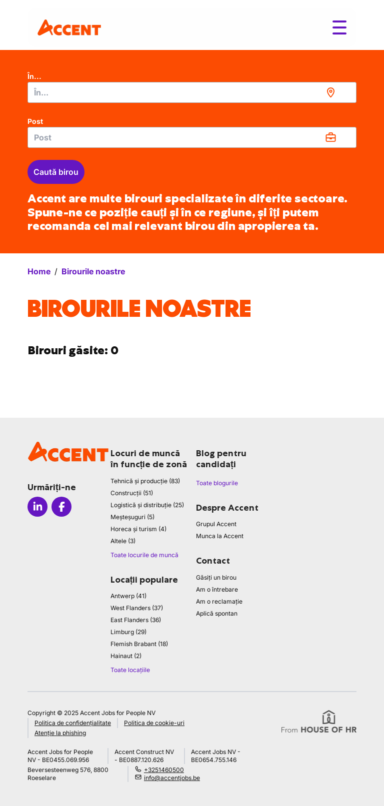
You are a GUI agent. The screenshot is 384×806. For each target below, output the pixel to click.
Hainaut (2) (126, 656)
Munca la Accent (220, 536)
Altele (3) (123, 541)
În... (35, 76)
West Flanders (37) (136, 608)
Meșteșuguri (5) (132, 517)
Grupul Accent (216, 524)
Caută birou (56, 172)
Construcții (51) (131, 493)
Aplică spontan (217, 613)
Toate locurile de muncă (144, 555)
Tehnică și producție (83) (145, 481)
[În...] (192, 92)
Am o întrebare (217, 589)
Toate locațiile (130, 670)
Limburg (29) (128, 632)
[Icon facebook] (62, 507)
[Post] (192, 137)
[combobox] (192, 92)
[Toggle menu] (339, 27)
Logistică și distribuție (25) (147, 505)
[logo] (69, 27)
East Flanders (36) (135, 620)
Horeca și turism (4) (138, 529)
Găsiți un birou (216, 577)
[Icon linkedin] (38, 507)
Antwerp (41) (128, 596)
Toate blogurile (217, 483)
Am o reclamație (219, 601)
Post (35, 121)
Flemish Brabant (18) (139, 644)
